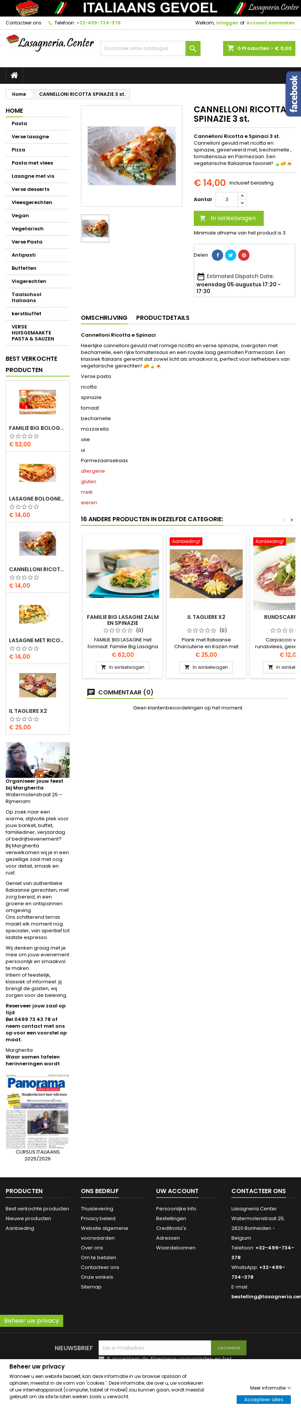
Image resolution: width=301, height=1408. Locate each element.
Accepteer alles (263, 1399)
